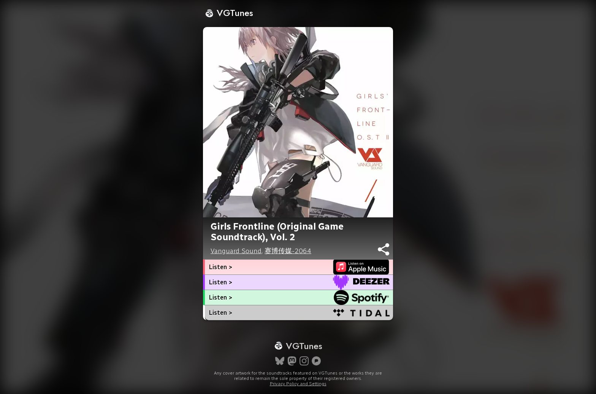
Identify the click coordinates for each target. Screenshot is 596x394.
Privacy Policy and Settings (298, 383)
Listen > (220, 267)
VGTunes (229, 12)
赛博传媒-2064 (288, 251)
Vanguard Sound (236, 251)
